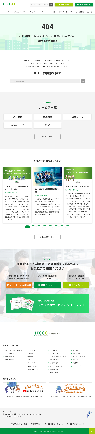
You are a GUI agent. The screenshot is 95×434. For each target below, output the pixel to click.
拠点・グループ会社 (79, 356)
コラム (71, 12)
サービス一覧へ (47, 136)
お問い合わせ (65, 5)
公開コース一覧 (62, 12)
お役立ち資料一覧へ (47, 237)
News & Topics (54, 372)
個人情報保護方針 (36, 424)
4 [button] (44, 227)
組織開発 (47, 116)
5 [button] (50, 227)
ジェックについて (19, 12)
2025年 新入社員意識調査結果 (47, 190)
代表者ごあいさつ (78, 353)
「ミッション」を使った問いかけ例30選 (16, 188)
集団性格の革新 (9, 360)
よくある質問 (80, 12)
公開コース (77, 116)
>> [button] (67, 227)
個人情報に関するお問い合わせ (54, 424)
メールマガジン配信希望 (20, 285)
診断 (47, 125)
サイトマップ (77, 366)
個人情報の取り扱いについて (75, 424)
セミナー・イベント (56, 353)
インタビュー (33, 12)
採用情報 (75, 363)
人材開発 (17, 116)
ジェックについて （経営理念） (14, 350)
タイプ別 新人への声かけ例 (77, 186)
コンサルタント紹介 (33, 369)
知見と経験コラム (55, 360)
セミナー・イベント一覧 (47, 12)
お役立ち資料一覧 (11, 193)
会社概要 (89, 12)
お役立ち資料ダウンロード (58, 356)
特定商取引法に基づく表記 (19, 424)
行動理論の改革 (9, 356)
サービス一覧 (5, 12)
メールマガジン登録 (56, 366)
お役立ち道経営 (9, 353)
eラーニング (17, 125)
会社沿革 (75, 360)
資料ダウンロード (85, 5)
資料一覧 (47, 303)
